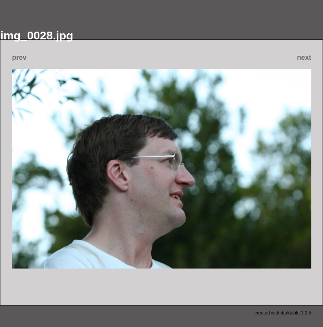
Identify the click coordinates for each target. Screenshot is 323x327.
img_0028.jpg (37, 35)
